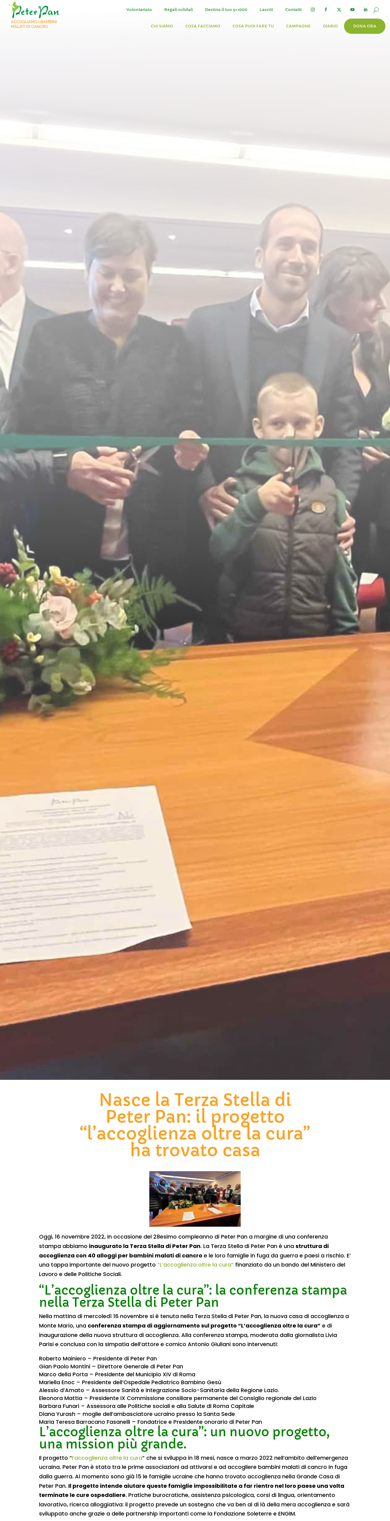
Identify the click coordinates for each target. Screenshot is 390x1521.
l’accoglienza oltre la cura (107, 1458)
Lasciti (266, 9)
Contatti (293, 9)
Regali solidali (178, 9)
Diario (330, 26)
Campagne (298, 26)
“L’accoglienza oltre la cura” (195, 1264)
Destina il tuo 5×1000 (226, 9)
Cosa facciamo (202, 26)
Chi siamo (162, 26)
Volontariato (139, 9)
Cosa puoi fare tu (253, 26)
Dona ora (364, 26)
